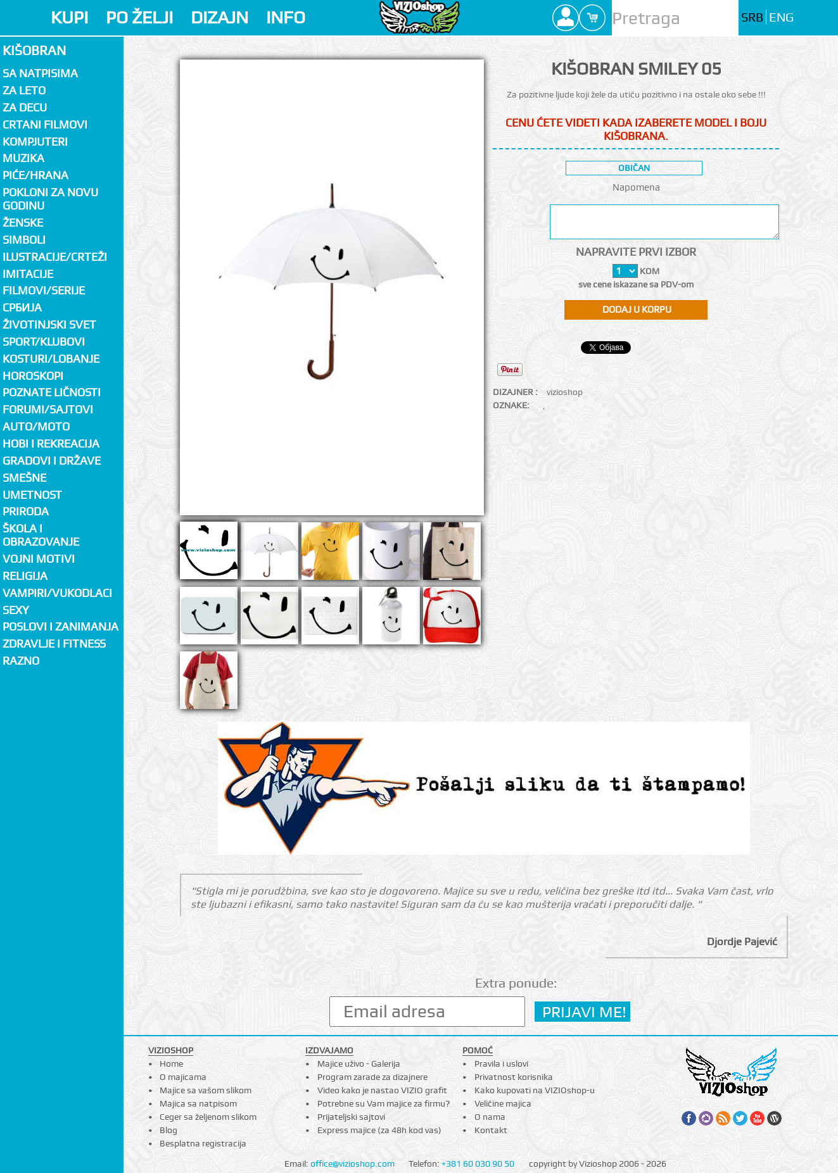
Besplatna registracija (203, 1143)
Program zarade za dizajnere (372, 1077)
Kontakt (490, 1130)
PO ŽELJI (139, 17)
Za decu (25, 107)
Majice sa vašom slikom (205, 1090)
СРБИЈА (22, 307)
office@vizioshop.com (352, 1163)
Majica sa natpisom (198, 1103)
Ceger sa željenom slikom (208, 1117)
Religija (25, 575)
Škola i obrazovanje (41, 535)
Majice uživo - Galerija (358, 1063)
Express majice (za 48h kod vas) (379, 1130)
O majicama (183, 1077)
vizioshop (565, 392)
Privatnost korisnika (513, 1077)
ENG (781, 17)
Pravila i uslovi (501, 1063)
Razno (21, 660)
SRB (752, 17)
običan (634, 168)
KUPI (69, 17)
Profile (565, 17)
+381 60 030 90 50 (477, 1163)
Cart (592, 17)
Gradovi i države (52, 460)
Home (171, 1063)
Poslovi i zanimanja (60, 626)
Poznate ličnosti (52, 392)
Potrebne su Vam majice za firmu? (383, 1103)
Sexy (16, 610)
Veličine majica (502, 1103)
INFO (285, 17)
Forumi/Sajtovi (48, 409)
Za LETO (24, 90)
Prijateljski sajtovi (351, 1117)
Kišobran (34, 50)
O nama (489, 1117)
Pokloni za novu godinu (50, 198)
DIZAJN (219, 17)
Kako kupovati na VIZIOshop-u (534, 1090)
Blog (168, 1130)
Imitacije (28, 273)
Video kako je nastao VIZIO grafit (382, 1090)
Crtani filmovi (45, 124)
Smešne (24, 477)
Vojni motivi (39, 558)
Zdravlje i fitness (54, 643)
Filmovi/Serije (44, 290)
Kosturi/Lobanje (51, 358)
